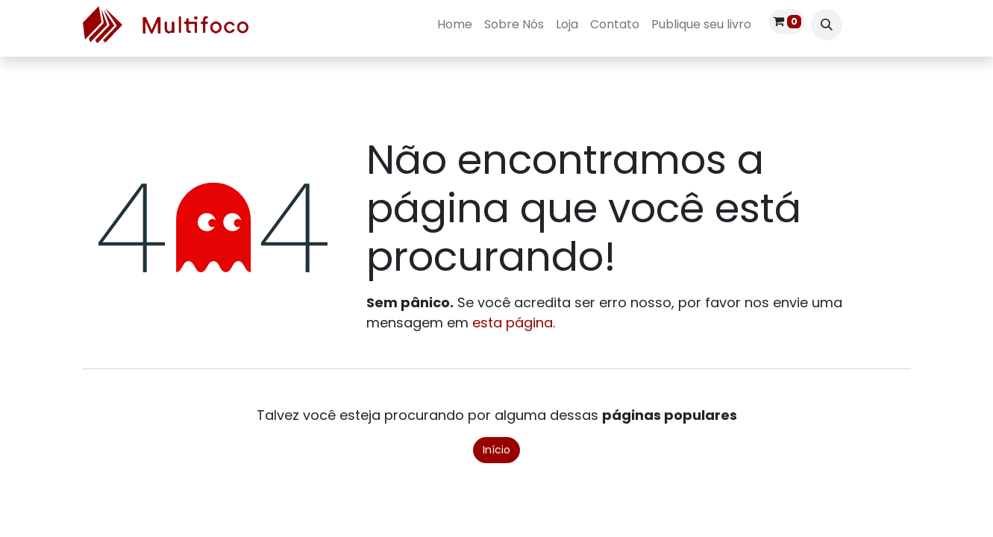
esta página (512, 322)
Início (496, 449)
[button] (826, 24)
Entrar (882, 24)
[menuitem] (454, 25)
